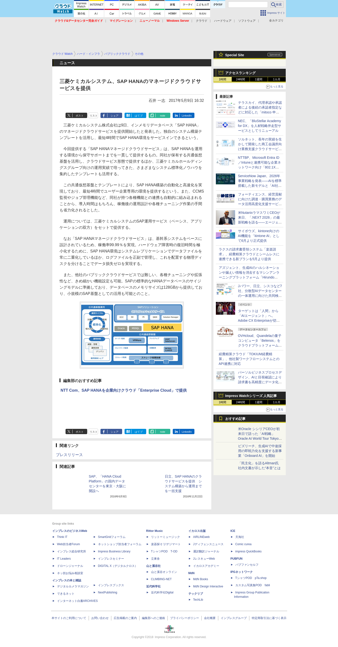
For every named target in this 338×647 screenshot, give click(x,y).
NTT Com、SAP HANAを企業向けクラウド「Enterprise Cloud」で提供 (124, 390)
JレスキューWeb (204, 558)
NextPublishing (107, 592)
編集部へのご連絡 (153, 618)
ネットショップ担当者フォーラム (119, 544)
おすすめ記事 (235, 419)
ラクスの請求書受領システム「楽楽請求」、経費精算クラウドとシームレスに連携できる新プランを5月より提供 (249, 254)
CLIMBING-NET (161, 579)
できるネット (65, 593)
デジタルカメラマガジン (73, 586)
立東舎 (155, 558)
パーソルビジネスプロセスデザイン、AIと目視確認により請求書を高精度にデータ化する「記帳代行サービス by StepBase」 (260, 382)
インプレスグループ (234, 618)
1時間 (222, 79)
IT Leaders (64, 558)
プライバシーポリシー (184, 618)
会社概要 (210, 618)
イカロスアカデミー (206, 566)
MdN (191, 573)
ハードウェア (223, 20)
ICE (233, 531)
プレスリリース (69, 455)
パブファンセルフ (246, 564)
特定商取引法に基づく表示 (269, 618)
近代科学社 (153, 586)
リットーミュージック (165, 537)
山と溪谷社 (153, 566)
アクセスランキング (240, 73)
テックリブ (195, 593)
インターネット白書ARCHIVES (77, 601)
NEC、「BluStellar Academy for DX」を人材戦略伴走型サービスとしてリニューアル (259, 125)
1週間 (258, 79)
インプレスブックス (111, 585)
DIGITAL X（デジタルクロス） (118, 566)
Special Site (234, 55)
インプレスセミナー (111, 558)
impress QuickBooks (248, 551)
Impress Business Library (114, 551)
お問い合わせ (100, 618)
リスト (94, 115)
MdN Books (200, 579)
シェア (115, 115)
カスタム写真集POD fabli (252, 585)
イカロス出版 (197, 531)
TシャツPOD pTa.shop (251, 578)
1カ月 (276, 79)
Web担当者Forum (68, 544)
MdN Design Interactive (208, 586)
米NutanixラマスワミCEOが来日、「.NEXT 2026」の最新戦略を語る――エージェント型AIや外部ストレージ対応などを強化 (260, 222)
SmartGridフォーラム (112, 537)
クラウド (201, 20)
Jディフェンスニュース (208, 544)
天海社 (239, 537)
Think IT (62, 537)
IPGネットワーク (242, 572)
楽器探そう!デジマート (166, 544)
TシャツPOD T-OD (164, 551)
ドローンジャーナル (70, 566)
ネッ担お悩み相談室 (70, 573)
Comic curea (243, 544)
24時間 (240, 79)
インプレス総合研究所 (71, 551)
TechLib (198, 599)
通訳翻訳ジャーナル (206, 551)
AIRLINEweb (201, 537)
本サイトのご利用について (69, 618)
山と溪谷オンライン (164, 572)
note (162, 115)
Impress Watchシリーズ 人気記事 (251, 396)
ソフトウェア (247, 20)
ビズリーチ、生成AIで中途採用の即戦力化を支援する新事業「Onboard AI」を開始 (260, 451)
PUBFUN (237, 558)
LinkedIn (187, 115)
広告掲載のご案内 (125, 618)
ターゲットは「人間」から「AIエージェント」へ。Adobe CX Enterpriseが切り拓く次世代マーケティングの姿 (260, 320)
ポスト (80, 115)
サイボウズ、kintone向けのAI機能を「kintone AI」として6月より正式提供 (259, 236)
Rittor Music (154, 531)
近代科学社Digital (162, 592)
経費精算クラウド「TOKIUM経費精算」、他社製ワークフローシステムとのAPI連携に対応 (249, 359)
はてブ (139, 115)
